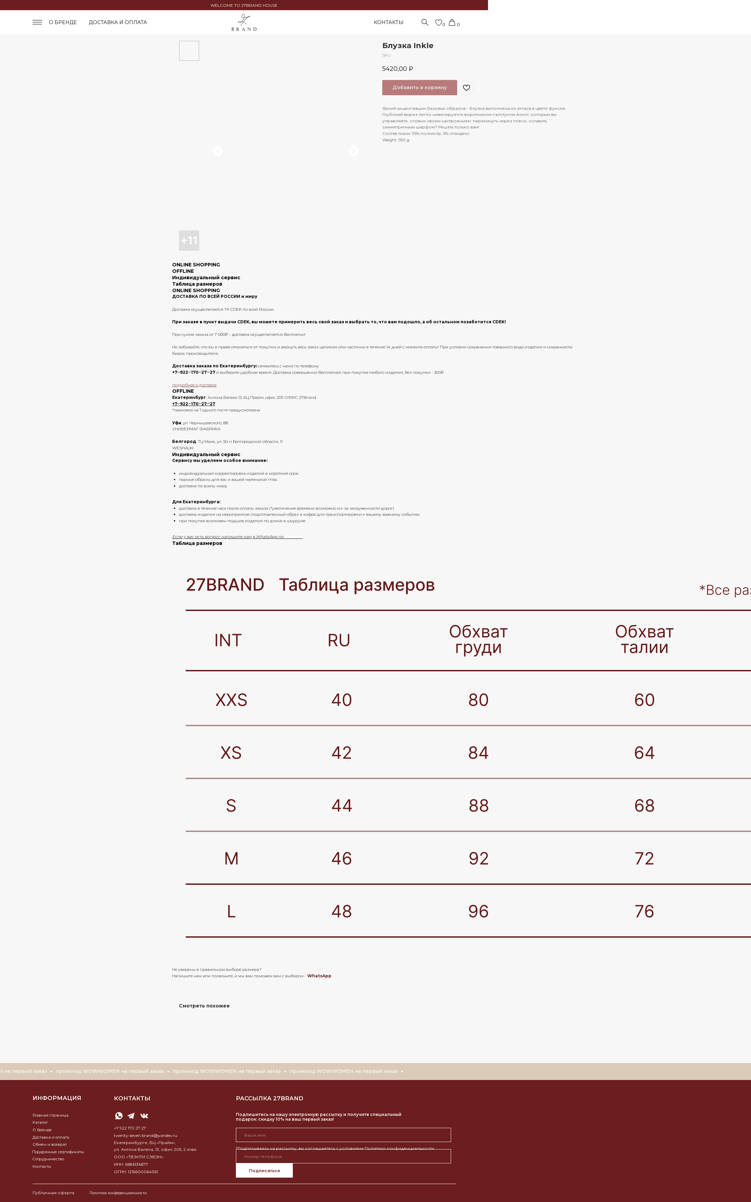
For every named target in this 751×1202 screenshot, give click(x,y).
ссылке (294, 536)
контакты (132, 1098)
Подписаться (264, 1170)
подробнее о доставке (194, 384)
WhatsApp (319, 975)
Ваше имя (246, 1123)
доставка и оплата (118, 22)
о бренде (63, 22)
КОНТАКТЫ (389, 22)
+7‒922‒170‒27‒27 (193, 372)
